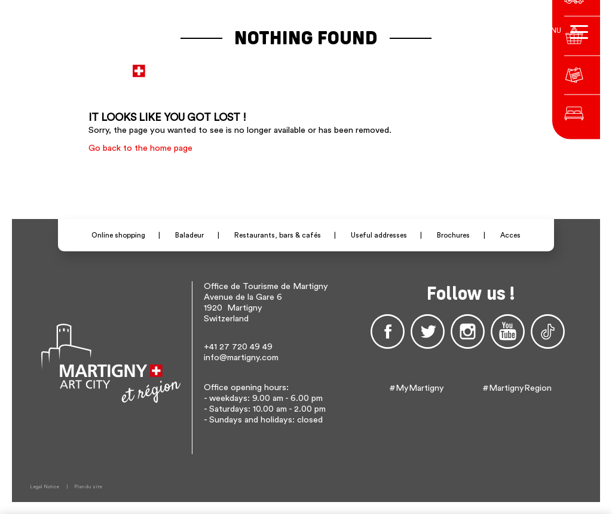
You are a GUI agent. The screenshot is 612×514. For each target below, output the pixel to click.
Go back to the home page (140, 148)
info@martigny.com (241, 357)
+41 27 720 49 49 (238, 346)
